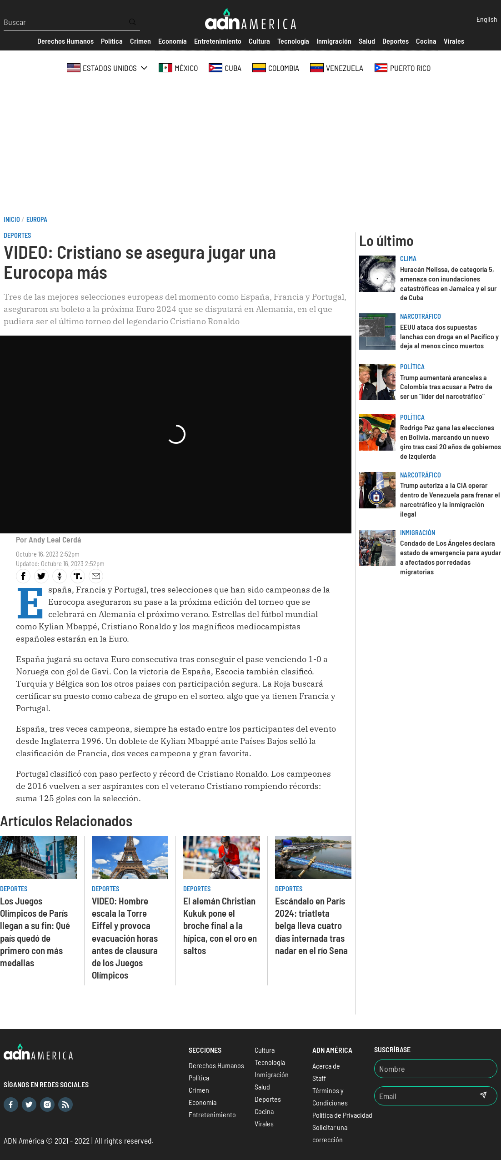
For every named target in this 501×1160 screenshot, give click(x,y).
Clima (408, 258)
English (486, 19)
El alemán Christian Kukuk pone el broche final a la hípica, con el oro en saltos (220, 925)
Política (412, 367)
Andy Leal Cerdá (55, 539)
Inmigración (417, 533)
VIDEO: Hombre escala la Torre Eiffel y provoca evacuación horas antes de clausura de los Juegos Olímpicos (125, 937)
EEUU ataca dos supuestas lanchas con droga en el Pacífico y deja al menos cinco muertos (449, 336)
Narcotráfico (420, 316)
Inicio (12, 219)
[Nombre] (436, 1069)
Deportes (17, 235)
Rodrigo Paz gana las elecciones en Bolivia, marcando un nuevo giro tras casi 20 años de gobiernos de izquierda (450, 441)
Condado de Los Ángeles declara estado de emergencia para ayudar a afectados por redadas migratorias (450, 556)
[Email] (422, 1096)
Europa (36, 219)
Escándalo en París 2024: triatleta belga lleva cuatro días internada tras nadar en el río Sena (311, 925)
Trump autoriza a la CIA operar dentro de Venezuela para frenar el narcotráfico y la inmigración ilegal (450, 499)
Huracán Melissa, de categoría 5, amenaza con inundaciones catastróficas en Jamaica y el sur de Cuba (448, 283)
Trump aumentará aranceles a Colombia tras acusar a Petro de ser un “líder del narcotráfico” (446, 387)
